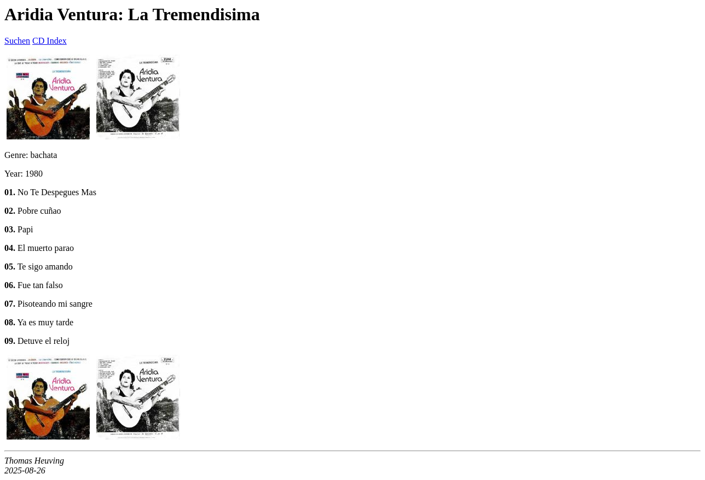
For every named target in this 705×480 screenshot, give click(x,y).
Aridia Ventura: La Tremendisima (132, 14)
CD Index (49, 40)
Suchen (17, 40)
